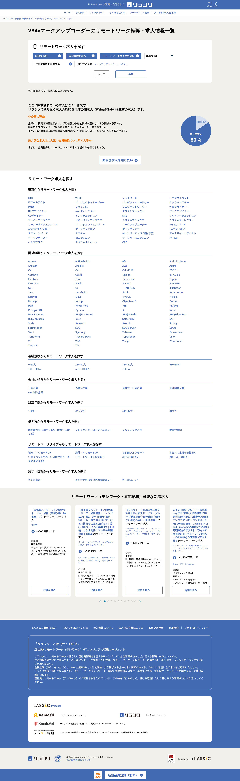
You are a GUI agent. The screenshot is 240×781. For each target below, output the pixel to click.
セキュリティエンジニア (88, 220)
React (172, 310)
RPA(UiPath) (129, 314)
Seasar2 (80, 323)
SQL (77, 327)
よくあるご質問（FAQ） (44, 627)
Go (77, 288)
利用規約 (174, 627)
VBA (124, 64)
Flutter (126, 283)
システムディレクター (181, 220)
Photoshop (81, 305)
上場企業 (33, 388)
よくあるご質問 (117, 12)
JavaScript (81, 292)
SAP (171, 319)
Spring (173, 323)
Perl (30, 305)
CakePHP (127, 270)
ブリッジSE (81, 207)
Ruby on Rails (36, 319)
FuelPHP (174, 283)
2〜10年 (79, 410)
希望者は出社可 (130, 457)
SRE (124, 215)
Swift (31, 332)
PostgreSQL (35, 310)
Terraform (34, 336)
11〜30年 (127, 410)
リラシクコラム (96, 12)
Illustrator (175, 288)
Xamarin (33, 345)
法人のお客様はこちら (131, 627)
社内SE (173, 238)
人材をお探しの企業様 (165, 12)
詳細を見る (49, 590)
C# (29, 270)
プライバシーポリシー (196, 627)
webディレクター (85, 211)
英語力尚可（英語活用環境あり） (93, 479)
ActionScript (82, 261)
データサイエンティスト (182, 233)
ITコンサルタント (179, 198)
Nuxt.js (79, 301)
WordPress (175, 341)
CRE (124, 242)
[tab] (105, 601)
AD (124, 261)
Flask (78, 283)
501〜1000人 (82, 369)
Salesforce (128, 319)
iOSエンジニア (177, 224)
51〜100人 (175, 364)
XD (77, 345)
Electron (33, 279)
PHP (125, 305)
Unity (172, 336)
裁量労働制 (175, 430)
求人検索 (80, 12)
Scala (31, 323)
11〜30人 (80, 364)
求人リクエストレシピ (76, 627)
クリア (101, 74)
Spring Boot (35, 327)
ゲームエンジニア (85, 229)
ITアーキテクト (36, 202)
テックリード (129, 198)
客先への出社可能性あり (182, 452)
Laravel (32, 296)
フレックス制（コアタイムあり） (93, 430)
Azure (172, 265)
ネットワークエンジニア (182, 215)
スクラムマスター (179, 202)
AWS (125, 265)
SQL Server (129, 327)
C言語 (78, 274)
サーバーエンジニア (39, 220)
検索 (130, 74)
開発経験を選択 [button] (82, 56)
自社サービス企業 (132, 388)
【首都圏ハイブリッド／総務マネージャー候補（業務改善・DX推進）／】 (48, 513)
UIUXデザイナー (37, 211)
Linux (78, 296)
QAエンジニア (177, 229)
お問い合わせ (156, 627)
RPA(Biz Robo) (84, 314)
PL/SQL (173, 305)
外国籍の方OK (130, 479)
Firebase (33, 283)
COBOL (173, 270)
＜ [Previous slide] (100, 601)
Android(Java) (177, 261)
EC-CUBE (174, 274)
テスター (80, 233)
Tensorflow (176, 332)
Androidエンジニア (38, 229)
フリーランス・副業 (139, 12)
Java (31, 292)
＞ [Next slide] (140, 601)
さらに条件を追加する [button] (53, 64)
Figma (173, 279)
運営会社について (103, 627)
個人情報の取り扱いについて (78, 760)
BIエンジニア (82, 238)
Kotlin (125, 292)
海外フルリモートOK (86, 452)
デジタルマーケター (133, 211)
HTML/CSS (128, 288)
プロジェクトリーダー (134, 207)
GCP (30, 288)
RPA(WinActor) (177, 314)
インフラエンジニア (86, 215)
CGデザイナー (35, 215)
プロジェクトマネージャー (90, 202)
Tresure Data (83, 336)
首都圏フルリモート (133, 452)
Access (32, 261)
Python (79, 310)
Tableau (127, 332)
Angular (32, 265)
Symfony (80, 332)
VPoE (78, 198)
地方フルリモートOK (39, 452)
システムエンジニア (133, 220)
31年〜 (173, 410)
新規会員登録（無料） (125, 775)
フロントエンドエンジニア (90, 224)
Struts (172, 327)
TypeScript (128, 336)
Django (126, 274)
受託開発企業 (176, 388)
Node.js (32, 301)
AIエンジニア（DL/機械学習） (139, 233)
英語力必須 (34, 479)
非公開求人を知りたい (120, 160)
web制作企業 (35, 392)
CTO (30, 198)
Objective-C (129, 301)
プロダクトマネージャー (135, 202)
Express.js (128, 279)
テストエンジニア (38, 233)
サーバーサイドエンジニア (43, 224)
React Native (35, 314)
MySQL (126, 296)
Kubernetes (176, 292)
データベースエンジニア (135, 238)
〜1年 (31, 410)
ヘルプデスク (35, 242)
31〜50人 (127, 364)
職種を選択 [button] (48, 56)
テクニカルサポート (86, 242)
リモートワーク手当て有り (90, 457)
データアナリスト (38, 238)
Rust (78, 319)
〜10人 (32, 364)
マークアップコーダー (107, 64)
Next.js (173, 296)
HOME (67, 12)
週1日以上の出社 (178, 457)
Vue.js (125, 341)
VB (30, 341)
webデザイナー (178, 207)
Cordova (33, 274)
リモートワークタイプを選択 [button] (121, 56)
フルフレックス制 (132, 430)
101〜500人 (34, 369)
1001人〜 (127, 369)
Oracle (173, 301)
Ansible (79, 265)
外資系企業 (81, 388)
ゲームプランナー (132, 229)
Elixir (78, 279)
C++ (77, 270)
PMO (31, 207)
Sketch (126, 323)
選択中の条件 (85, 64)
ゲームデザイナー (179, 211)
